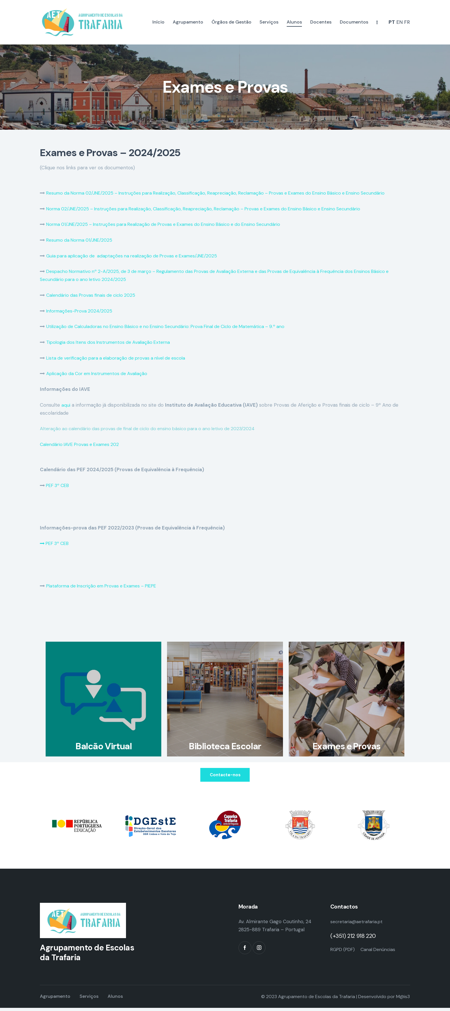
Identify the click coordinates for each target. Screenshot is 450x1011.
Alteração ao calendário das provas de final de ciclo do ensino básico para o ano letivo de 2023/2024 (154, 428)
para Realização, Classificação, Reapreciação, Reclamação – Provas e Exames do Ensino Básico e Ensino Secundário (279, 193)
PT (392, 22)
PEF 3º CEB (59, 485)
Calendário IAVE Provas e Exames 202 (82, 444)
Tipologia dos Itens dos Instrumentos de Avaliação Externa (112, 342)
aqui (65, 405)
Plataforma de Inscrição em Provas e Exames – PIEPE (107, 586)
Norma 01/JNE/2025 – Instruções (83, 224)
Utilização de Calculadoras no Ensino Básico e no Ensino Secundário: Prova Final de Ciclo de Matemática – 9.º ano (174, 326)
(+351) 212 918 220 (353, 939)
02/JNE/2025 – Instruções (119, 193)
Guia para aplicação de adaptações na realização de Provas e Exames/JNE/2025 (137, 256)
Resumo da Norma (67, 193)
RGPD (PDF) (344, 952)
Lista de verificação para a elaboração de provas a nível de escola (120, 358)
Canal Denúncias (382, 952)
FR (407, 22)
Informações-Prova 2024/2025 (81, 311)
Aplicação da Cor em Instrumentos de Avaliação (100, 373)
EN (399, 22)
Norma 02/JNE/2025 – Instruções (84, 208)
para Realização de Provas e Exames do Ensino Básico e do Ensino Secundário (209, 224)
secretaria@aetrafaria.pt (358, 924)
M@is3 (403, 1000)
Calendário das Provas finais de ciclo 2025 (93, 295)
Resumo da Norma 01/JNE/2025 (82, 240)
